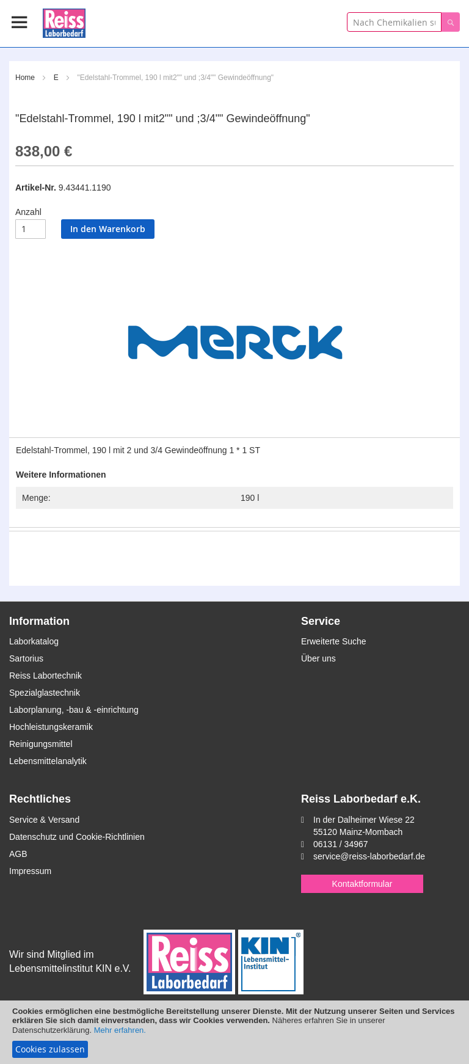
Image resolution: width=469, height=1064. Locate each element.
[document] (234, 1032)
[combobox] (394, 22)
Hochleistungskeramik (51, 727)
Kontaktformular (362, 884)
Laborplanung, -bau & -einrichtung (74, 710)
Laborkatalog (34, 641)
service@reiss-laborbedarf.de (369, 856)
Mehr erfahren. (120, 1030)
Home (25, 77)
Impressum (30, 871)
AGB (18, 854)
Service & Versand (44, 820)
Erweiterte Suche (333, 641)
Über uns (318, 658)
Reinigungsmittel (41, 744)
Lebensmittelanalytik (48, 761)
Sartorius (26, 658)
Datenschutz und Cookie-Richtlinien (77, 837)
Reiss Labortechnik (45, 675)
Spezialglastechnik (44, 693)
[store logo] (64, 21)
